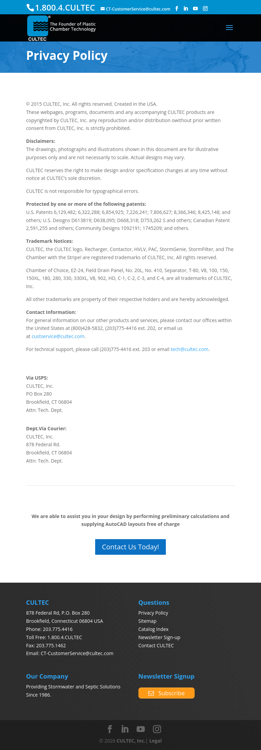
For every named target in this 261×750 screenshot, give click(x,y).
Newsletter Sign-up (159, 637)
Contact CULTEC (156, 645)
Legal (155, 740)
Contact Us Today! (130, 546)
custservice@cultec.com (58, 336)
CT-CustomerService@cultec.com (77, 653)
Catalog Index (153, 629)
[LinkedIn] (185, 8)
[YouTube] (195, 8)
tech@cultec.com (189, 349)
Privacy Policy (153, 613)
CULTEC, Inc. (131, 740)
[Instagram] (205, 8)
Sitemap (147, 621)
